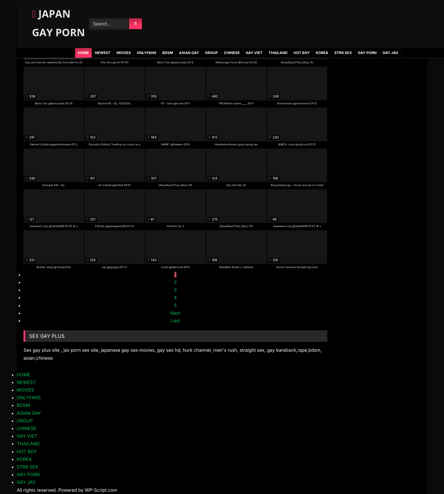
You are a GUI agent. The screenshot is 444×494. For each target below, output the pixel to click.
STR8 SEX (343, 53)
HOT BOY (301, 53)
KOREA (322, 53)
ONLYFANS (146, 53)
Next (175, 313)
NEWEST (102, 53)
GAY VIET (254, 53)
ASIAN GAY (189, 53)
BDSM (167, 53)
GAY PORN (367, 53)
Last (175, 320)
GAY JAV (390, 53)
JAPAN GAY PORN (58, 23)
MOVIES (123, 53)
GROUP (211, 53)
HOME (83, 53)
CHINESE (232, 53)
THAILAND (277, 53)
